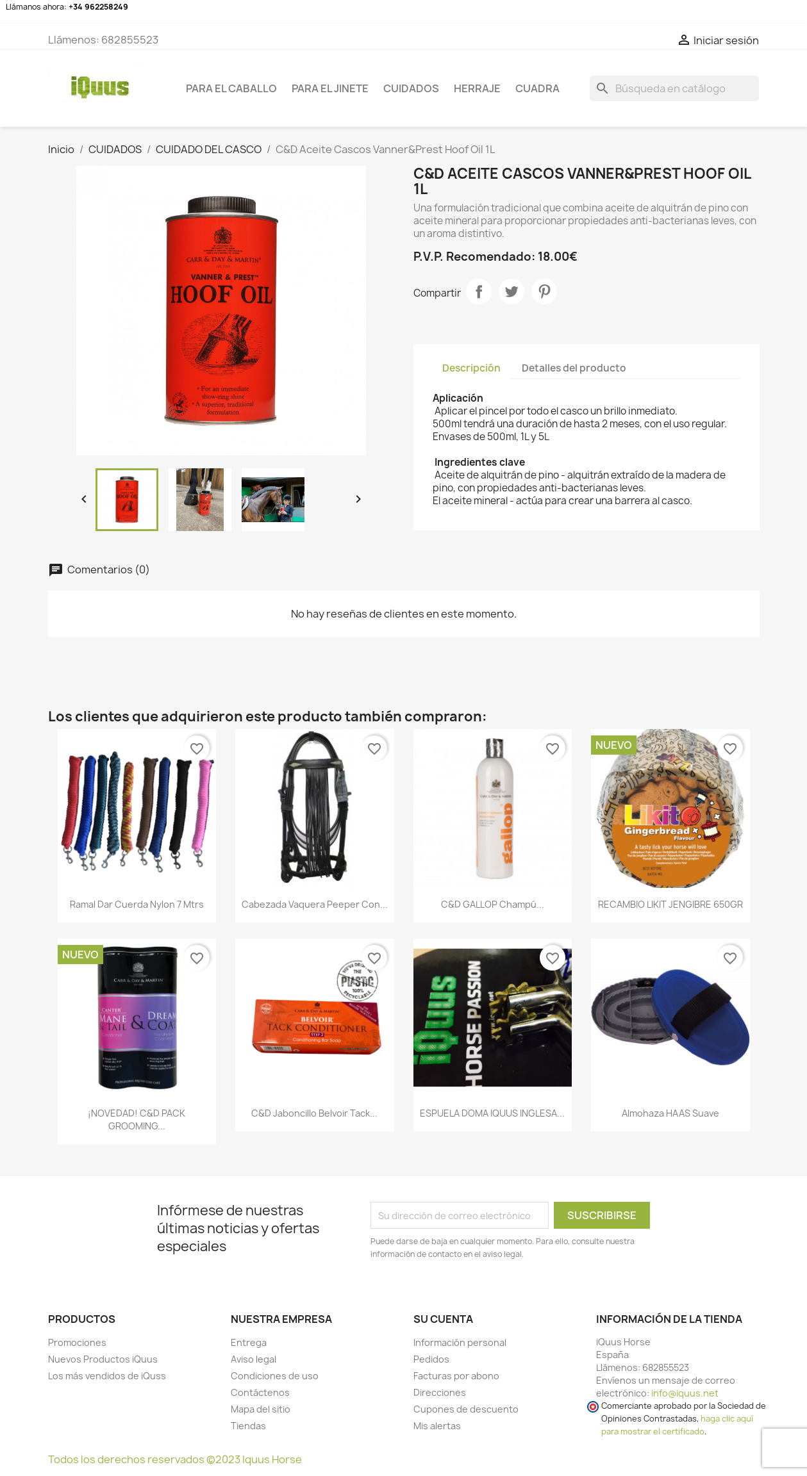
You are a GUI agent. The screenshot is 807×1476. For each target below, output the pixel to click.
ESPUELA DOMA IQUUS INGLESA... (492, 1113)
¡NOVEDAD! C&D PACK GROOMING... (136, 1119)
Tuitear (511, 291)
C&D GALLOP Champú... (492, 904)
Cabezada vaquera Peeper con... (315, 904)
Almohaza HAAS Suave (670, 1113)
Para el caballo (231, 88)
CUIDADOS (411, 88)
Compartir (479, 291)
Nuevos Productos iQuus (103, 1359)
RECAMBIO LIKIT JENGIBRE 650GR (670, 904)
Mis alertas (437, 1426)
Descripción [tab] (471, 368)
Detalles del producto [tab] (574, 368)
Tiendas (248, 1426)
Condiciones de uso (275, 1376)
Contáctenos (260, 1392)
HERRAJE (477, 88)
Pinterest (544, 291)
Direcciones (439, 1392)
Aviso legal (253, 1359)
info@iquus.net (685, 1393)
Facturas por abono (456, 1376)
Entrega (249, 1342)
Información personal (459, 1342)
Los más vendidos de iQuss (107, 1376)
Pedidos (431, 1359)
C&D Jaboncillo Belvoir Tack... (314, 1113)
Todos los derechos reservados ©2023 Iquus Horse (175, 1459)
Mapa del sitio (260, 1409)
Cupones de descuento (466, 1409)
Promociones (77, 1342)
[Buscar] (674, 88)
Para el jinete (330, 88)
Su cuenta (443, 1319)
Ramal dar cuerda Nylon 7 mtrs (137, 904)
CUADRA (537, 88)
